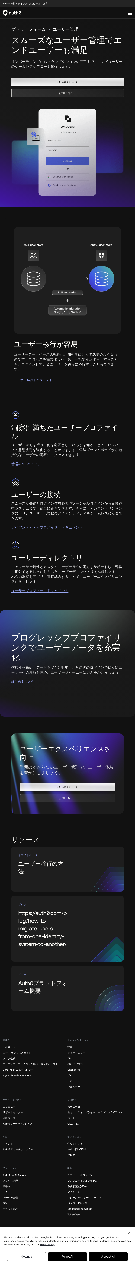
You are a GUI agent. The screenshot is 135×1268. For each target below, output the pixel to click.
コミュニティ (10, 1106)
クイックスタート (78, 1052)
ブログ (71, 1075)
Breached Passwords (80, 1208)
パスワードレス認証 (79, 1203)
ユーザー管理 (10, 1197)
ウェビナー (74, 1086)
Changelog (74, 1069)
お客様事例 (74, 1106)
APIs (70, 1058)
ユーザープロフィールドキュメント (39, 591)
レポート (73, 1081)
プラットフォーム (28, 29)
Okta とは (73, 1123)
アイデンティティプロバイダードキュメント (47, 527)
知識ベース (9, 1118)
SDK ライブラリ (77, 1064)
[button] (67, 82)
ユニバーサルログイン (80, 1175)
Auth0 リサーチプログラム (18, 1149)
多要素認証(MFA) (77, 1186)
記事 (70, 1047)
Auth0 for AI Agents (14, 1175)
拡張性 (6, 1186)
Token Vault (74, 1214)
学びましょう (75, 1143)
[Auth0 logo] (65, 13)
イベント (8, 1143)
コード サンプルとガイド (17, 1052)
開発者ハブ (9, 1047)
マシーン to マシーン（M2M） (85, 1197)
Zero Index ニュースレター (18, 1069)
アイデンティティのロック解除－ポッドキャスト (30, 1064)
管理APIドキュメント (28, 464)
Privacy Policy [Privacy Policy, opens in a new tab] (47, 1254)
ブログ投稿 (9, 1058)
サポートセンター (13, 1112)
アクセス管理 (10, 1180)
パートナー (74, 1118)
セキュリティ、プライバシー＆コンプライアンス (95, 1112)
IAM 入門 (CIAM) (77, 1149)
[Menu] (130, 13)
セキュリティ (10, 1192)
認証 (5, 1203)
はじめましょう (22, 681)
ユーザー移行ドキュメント (33, 380)
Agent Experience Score (17, 1075)
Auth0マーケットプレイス (18, 1123)
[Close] (129, 1243)
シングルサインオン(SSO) (82, 1180)
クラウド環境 (10, 1208)
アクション (74, 1192)
